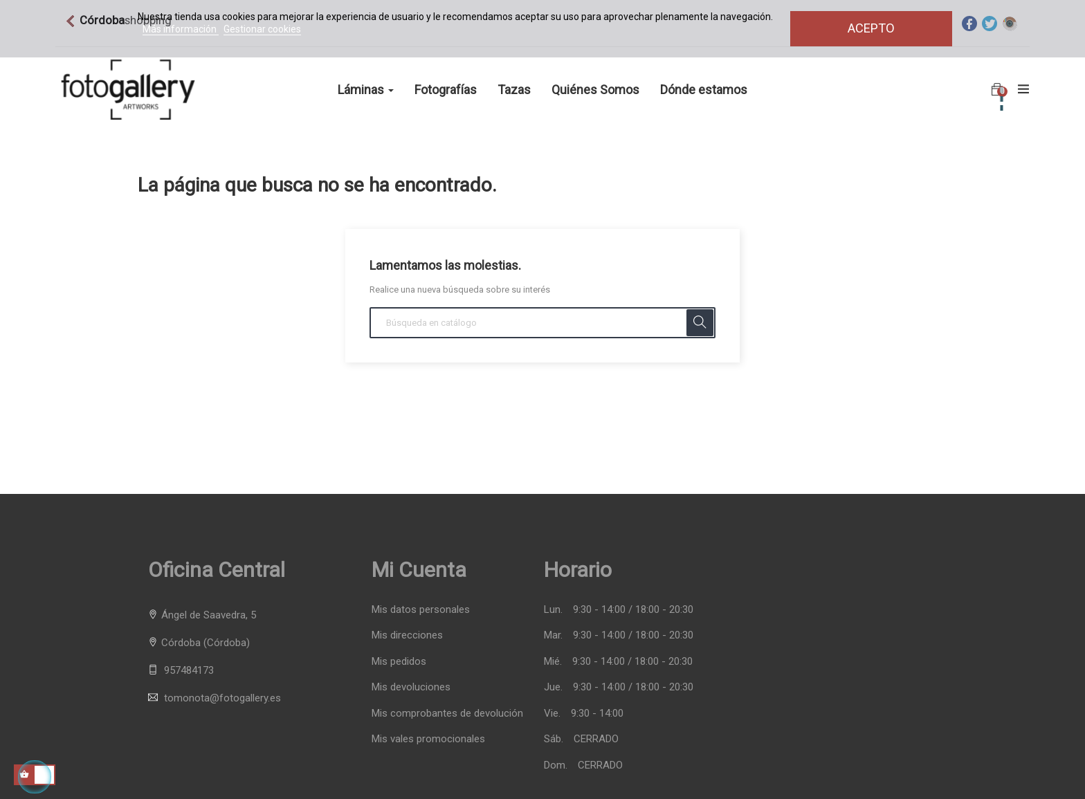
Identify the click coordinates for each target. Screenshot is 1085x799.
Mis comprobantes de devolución (447, 713)
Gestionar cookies (262, 29)
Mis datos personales (421, 610)
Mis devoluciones (411, 687)
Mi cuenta (419, 570)
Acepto (871, 28)
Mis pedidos (399, 662)
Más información (181, 29)
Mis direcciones (407, 635)
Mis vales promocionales (428, 739)
